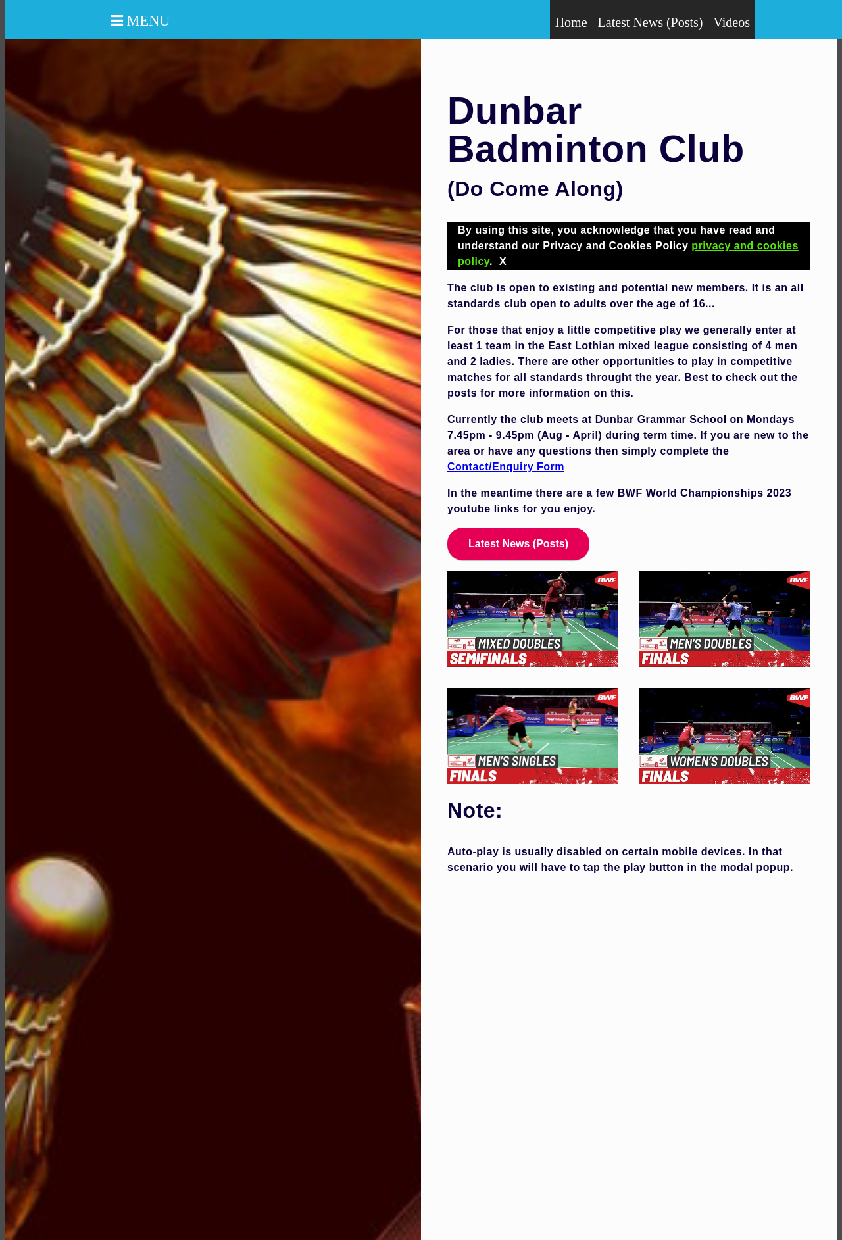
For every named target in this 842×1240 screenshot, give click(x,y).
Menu (146, 20)
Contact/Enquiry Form (505, 466)
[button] (107, 21)
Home (571, 22)
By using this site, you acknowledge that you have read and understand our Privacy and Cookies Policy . (628, 245)
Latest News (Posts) (650, 22)
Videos (732, 22)
